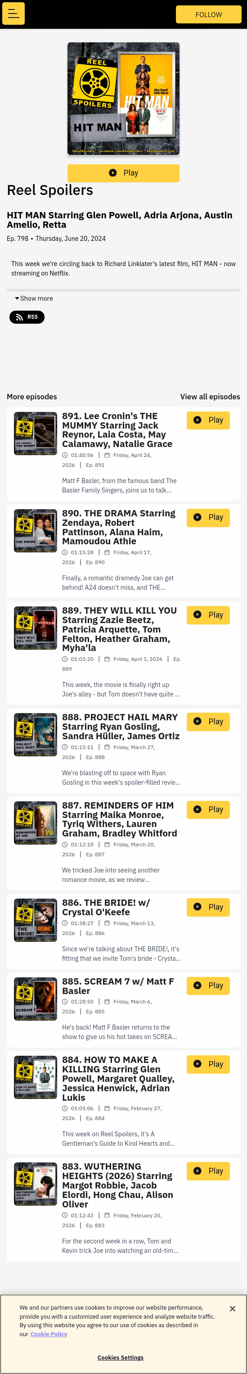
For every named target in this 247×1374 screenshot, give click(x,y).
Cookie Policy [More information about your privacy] (49, 1338)
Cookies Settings (121, 1361)
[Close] (233, 1313)
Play (124, 172)
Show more (33, 298)
